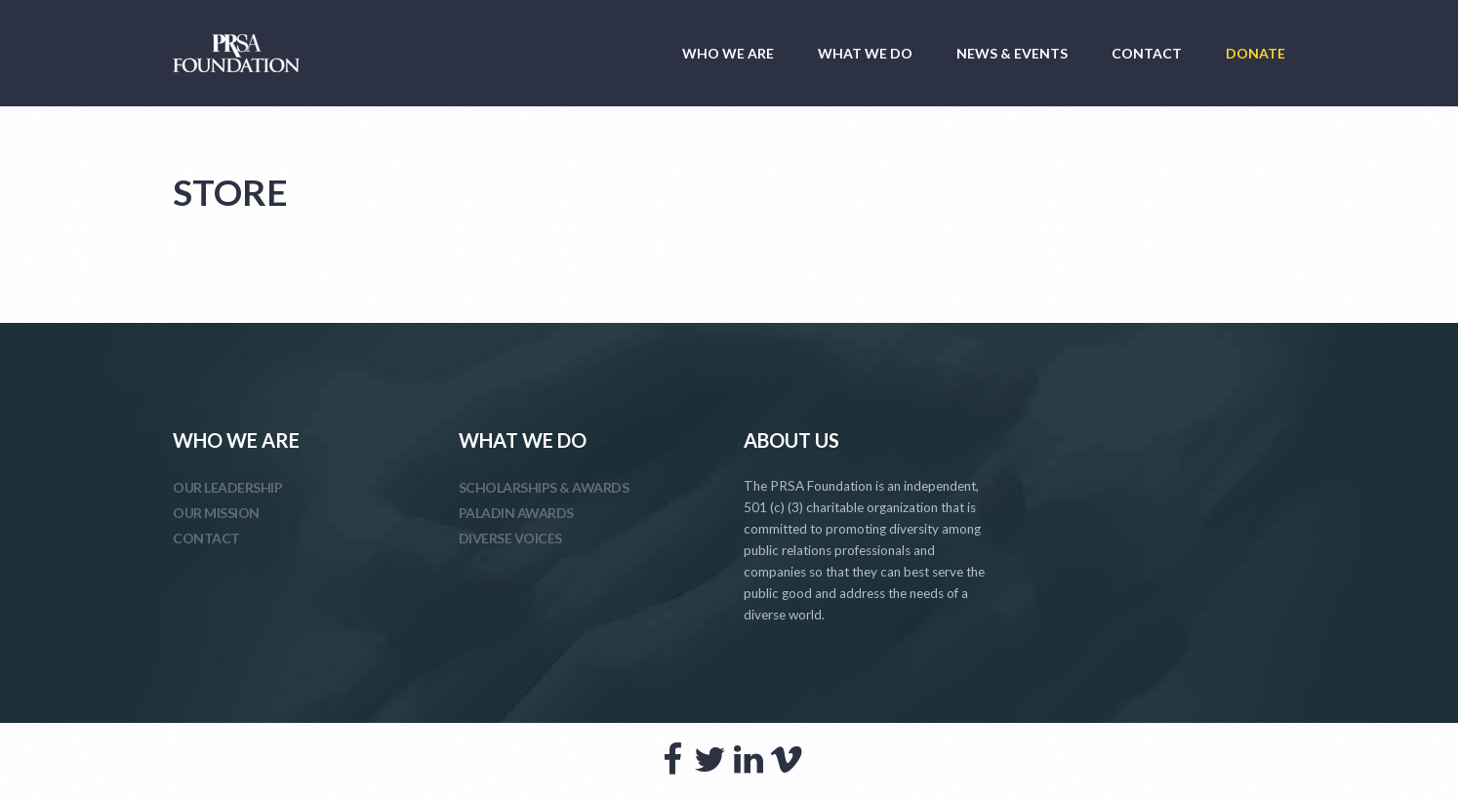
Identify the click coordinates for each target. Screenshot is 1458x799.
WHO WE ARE (728, 53)
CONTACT (1147, 53)
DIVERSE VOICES (510, 538)
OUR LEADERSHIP (227, 487)
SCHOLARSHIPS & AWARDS (544, 487)
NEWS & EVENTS (1012, 53)
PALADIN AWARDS (516, 512)
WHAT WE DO (865, 53)
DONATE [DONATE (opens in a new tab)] (1255, 53)
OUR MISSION (216, 512)
